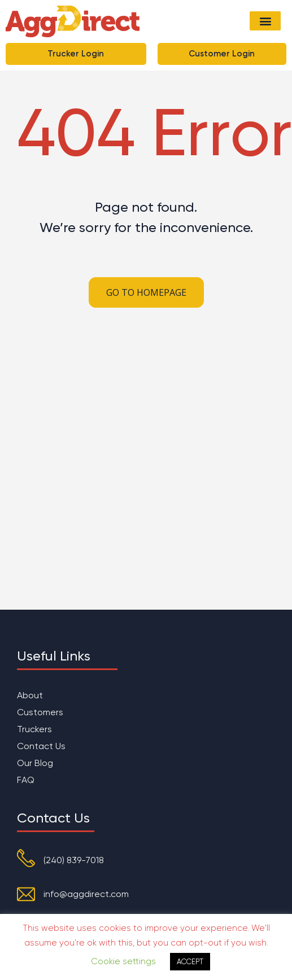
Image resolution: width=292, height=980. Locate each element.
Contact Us (41, 746)
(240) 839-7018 (73, 860)
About (30, 695)
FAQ (25, 780)
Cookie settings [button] (123, 961)
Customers (40, 712)
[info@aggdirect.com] (26, 894)
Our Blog (35, 763)
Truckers (34, 729)
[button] (265, 20)
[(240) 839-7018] (26, 858)
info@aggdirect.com (86, 894)
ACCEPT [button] (190, 961)
